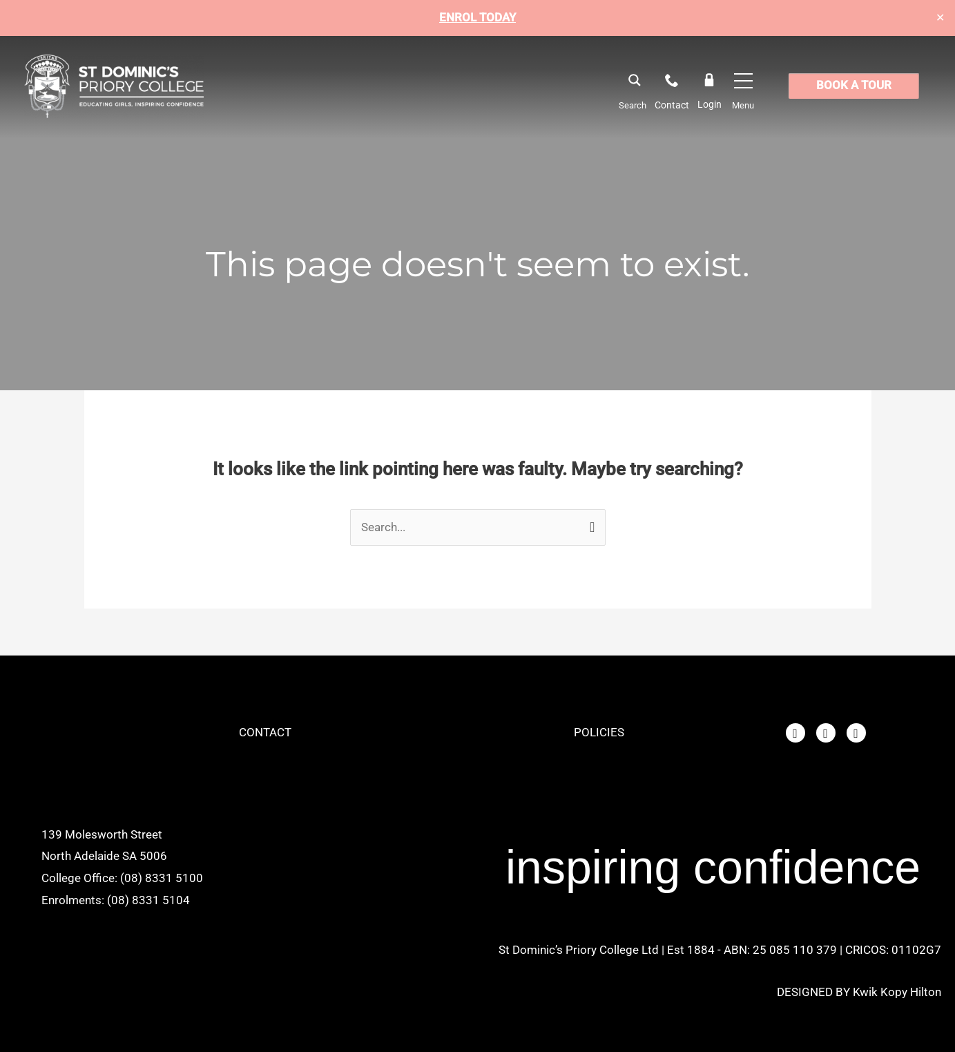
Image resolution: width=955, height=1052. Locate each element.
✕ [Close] (940, 17)
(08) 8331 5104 (148, 900)
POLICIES (599, 733)
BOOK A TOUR (853, 86)
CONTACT (265, 733)
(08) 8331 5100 (161, 879)
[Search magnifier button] (634, 80)
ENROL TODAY (477, 17)
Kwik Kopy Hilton (897, 992)
